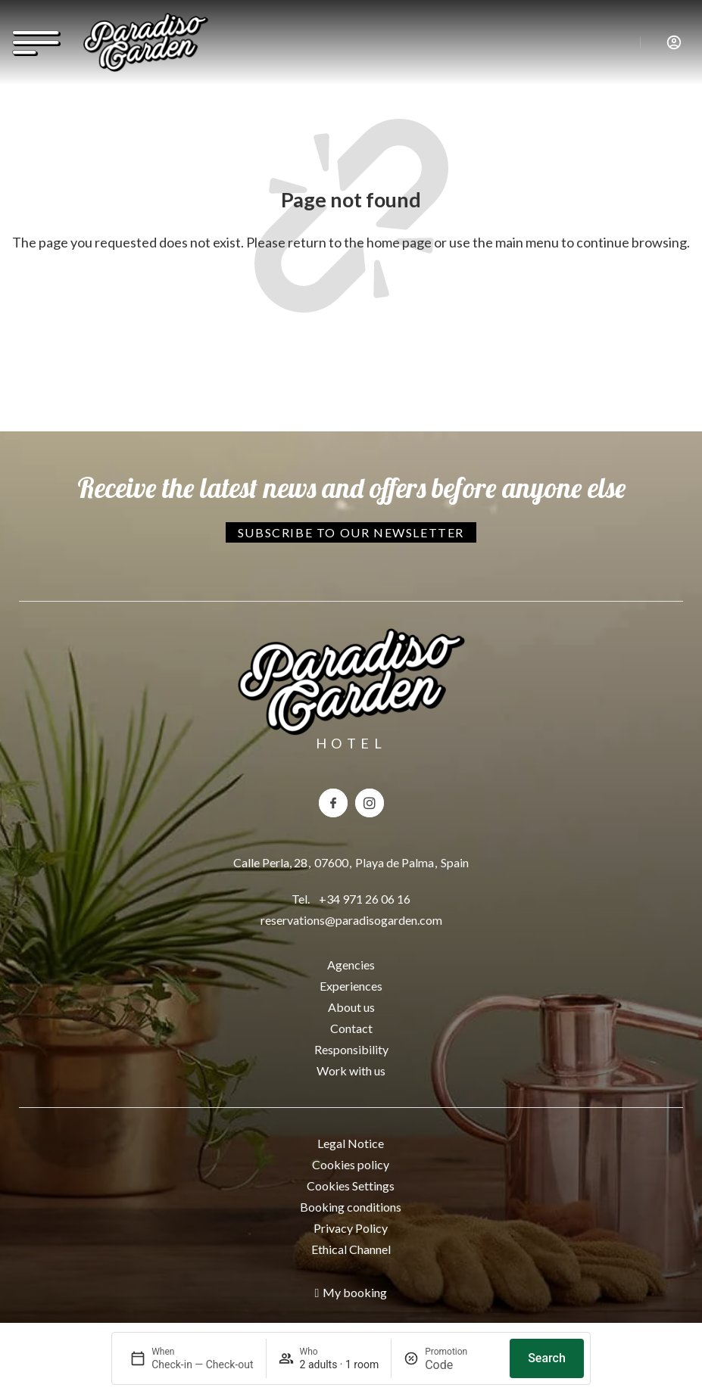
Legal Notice (350, 1143)
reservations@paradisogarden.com (351, 920)
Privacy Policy (351, 1228)
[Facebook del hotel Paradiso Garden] (333, 803)
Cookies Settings (351, 1185)
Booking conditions (350, 1207)
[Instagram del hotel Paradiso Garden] (369, 803)
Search (547, 1358)
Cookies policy (350, 1164)
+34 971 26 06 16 (364, 898)
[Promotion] (461, 1365)
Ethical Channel (351, 1249)
